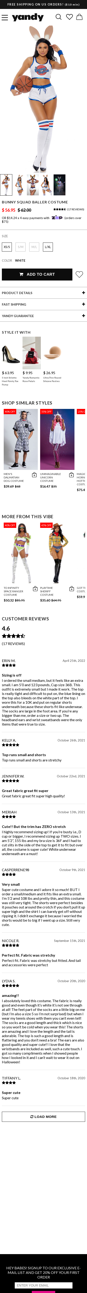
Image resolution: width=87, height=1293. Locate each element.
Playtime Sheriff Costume (47, 591)
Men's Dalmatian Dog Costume (14, 477)
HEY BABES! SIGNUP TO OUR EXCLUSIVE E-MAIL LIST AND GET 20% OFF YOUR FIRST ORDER (43, 1272)
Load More (43, 1117)
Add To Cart (37, 274)
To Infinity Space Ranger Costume (13, 591)
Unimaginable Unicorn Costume (50, 477)
